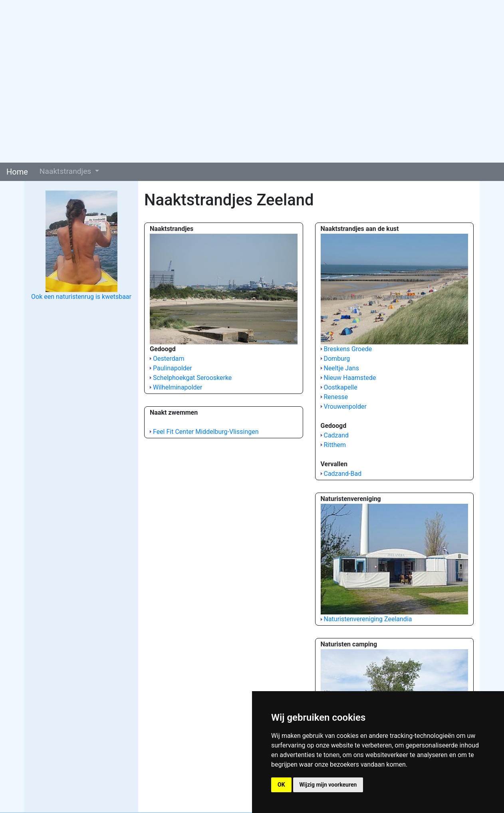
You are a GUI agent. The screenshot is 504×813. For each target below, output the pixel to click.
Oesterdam (169, 358)
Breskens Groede (347, 349)
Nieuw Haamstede (349, 378)
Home (17, 172)
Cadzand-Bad (342, 473)
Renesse (335, 397)
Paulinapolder (172, 368)
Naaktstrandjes (66, 171)
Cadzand (336, 435)
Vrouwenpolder (344, 406)
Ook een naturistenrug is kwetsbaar (81, 296)
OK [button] (281, 784)
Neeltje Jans (341, 368)
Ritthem (334, 445)
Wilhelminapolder (177, 387)
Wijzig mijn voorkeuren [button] (328, 784)
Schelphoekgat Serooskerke (192, 378)
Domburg (336, 358)
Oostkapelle (340, 387)
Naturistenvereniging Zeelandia (367, 619)
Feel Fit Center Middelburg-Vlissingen (206, 431)
